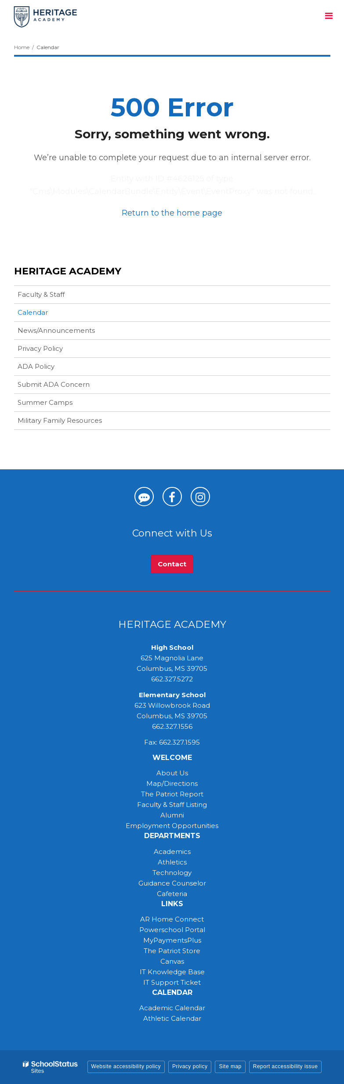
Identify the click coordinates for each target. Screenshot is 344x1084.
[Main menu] (328, 15)
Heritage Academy (67, 271)
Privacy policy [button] (189, 1066)
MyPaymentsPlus (172, 940)
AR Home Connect (172, 919)
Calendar (33, 312)
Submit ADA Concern (54, 384)
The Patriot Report (172, 794)
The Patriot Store (172, 951)
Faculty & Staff (41, 294)
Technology (172, 872)
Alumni (172, 815)
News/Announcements (56, 330)
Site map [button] (230, 1066)
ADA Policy (36, 366)
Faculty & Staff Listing (172, 804)
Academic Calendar (172, 1008)
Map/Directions (172, 783)
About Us (172, 773)
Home (21, 47)
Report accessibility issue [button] (285, 1066)
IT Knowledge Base (172, 972)
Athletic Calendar (172, 1018)
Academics (172, 851)
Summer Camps (59, 404)
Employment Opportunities (172, 825)
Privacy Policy (40, 348)
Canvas (172, 961)
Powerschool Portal (172, 930)
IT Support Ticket (172, 982)
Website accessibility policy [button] (126, 1066)
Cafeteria (172, 894)
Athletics (172, 862)
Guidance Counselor (172, 883)
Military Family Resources (60, 420)
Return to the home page (172, 213)
